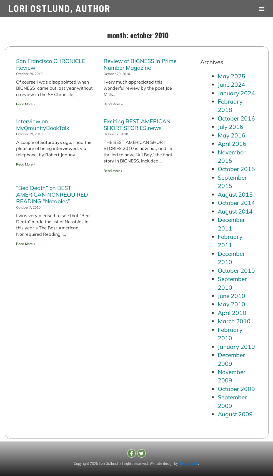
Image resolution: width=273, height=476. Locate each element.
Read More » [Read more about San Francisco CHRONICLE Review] (25, 104)
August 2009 (235, 414)
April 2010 (232, 312)
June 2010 (231, 295)
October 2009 (236, 388)
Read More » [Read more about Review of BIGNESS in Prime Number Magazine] (113, 104)
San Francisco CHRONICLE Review (50, 64)
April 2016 (232, 143)
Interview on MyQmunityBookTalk (42, 124)
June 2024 (231, 84)
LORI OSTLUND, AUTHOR (59, 8)
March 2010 (234, 321)
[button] (261, 8)
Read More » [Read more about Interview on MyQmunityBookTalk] (25, 164)
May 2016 (231, 135)
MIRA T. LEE (188, 463)
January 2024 (236, 93)
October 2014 (236, 202)
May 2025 (231, 76)
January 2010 (236, 346)
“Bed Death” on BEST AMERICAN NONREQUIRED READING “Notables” (52, 194)
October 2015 (236, 168)
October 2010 (236, 270)
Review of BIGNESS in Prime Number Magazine (140, 64)
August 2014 (235, 211)
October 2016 (236, 118)
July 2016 (230, 126)
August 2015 (235, 194)
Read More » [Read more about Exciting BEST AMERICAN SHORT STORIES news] (113, 171)
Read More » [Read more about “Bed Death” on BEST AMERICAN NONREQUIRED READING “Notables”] (25, 244)
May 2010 (231, 304)
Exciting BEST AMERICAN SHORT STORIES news (137, 124)
